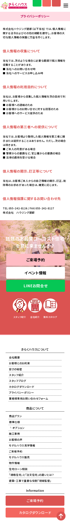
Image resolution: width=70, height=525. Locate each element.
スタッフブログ (17, 381)
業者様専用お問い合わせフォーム (28, 398)
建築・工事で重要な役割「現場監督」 (30, 481)
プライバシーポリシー (21, 392)
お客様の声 (15, 439)
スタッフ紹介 (16, 375)
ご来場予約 (35, 259)
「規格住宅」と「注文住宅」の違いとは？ (31, 475)
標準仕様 (14, 422)
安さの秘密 (15, 369)
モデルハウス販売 (19, 457)
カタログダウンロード (21, 387)
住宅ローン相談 (18, 469)
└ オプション (16, 428)
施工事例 (14, 433)
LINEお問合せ (36, 285)
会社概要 (14, 357)
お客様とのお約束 (19, 363)
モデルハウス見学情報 (22, 445)
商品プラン (15, 416)
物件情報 (14, 463)
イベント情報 (35, 272)
